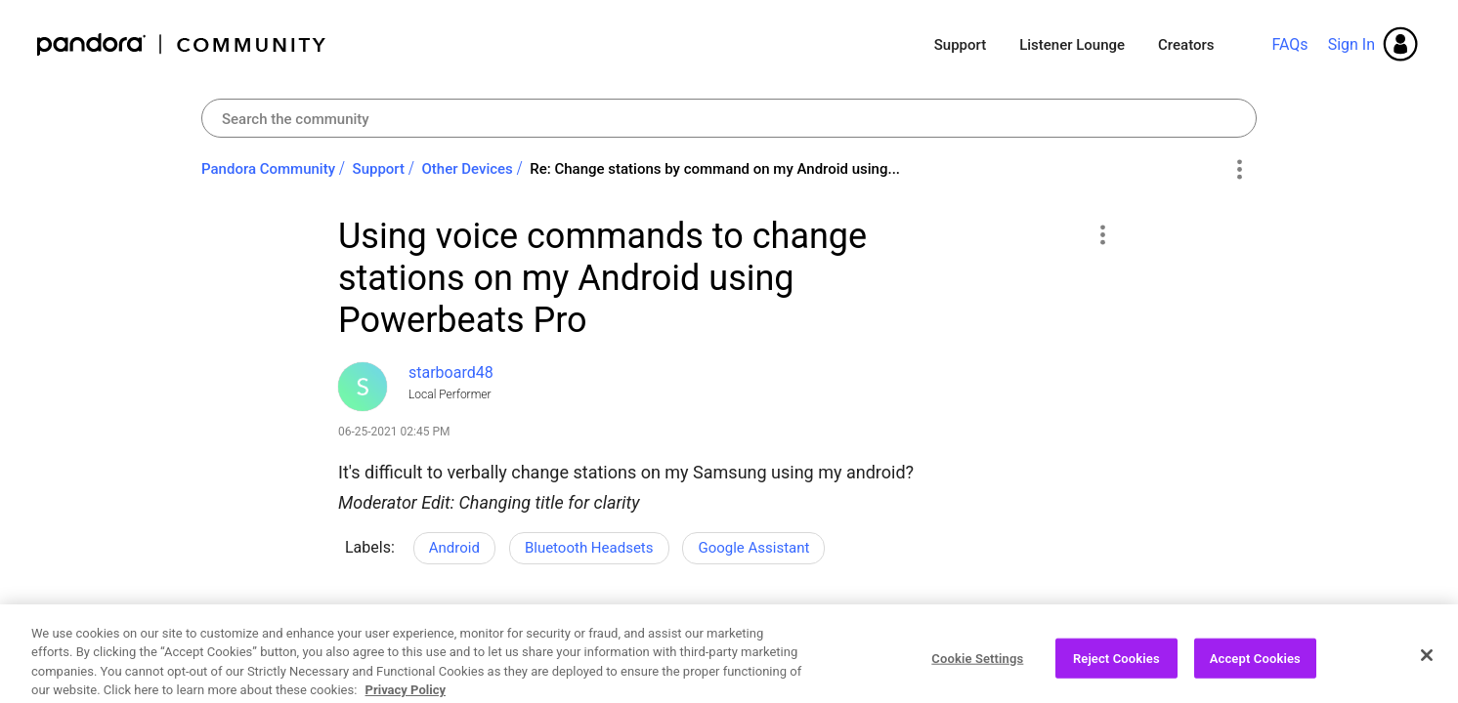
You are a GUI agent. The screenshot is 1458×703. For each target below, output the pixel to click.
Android (454, 548)
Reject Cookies (1116, 675)
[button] (1102, 234)
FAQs (1289, 44)
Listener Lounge (1072, 45)
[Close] (1426, 671)
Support (960, 45)
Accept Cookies (1255, 675)
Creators (1186, 45)
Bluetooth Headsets (589, 548)
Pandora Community (182, 44)
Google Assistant (753, 548)
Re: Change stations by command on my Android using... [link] (715, 169)
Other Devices (467, 169)
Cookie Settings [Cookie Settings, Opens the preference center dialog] (977, 675)
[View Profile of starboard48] (450, 372)
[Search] (729, 118)
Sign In (1351, 44)
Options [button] (1239, 169)
